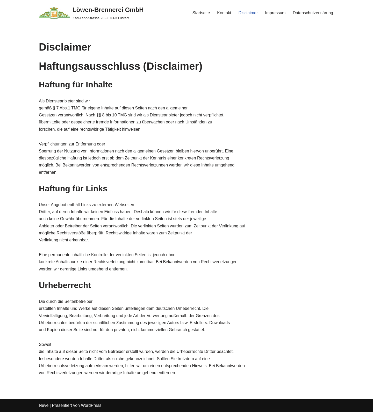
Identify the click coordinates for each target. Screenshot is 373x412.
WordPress (91, 405)
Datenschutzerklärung (313, 13)
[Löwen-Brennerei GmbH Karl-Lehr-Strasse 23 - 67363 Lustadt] (91, 13)
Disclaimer (248, 13)
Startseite (201, 13)
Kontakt (224, 13)
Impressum (275, 13)
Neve (43, 405)
